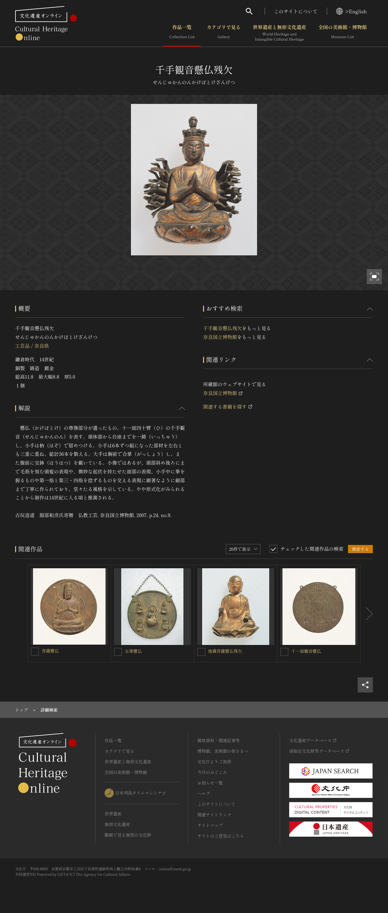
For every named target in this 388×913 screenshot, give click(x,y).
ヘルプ (203, 793)
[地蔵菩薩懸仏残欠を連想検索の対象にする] (201, 652)
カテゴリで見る (224, 33)
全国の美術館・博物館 (342, 33)
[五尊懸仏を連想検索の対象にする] (118, 652)
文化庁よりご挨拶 (214, 762)
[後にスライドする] (367, 613)
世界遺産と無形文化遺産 (279, 33)
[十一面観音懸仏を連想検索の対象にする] (284, 652)
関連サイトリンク (214, 815)
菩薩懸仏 (50, 651)
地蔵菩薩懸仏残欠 (225, 651)
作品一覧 (182, 33)
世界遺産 (113, 814)
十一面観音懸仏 (306, 651)
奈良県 (41, 345)
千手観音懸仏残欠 (222, 328)
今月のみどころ (212, 772)
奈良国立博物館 (220, 336)
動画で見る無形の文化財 (128, 835)
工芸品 (22, 345)
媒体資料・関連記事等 (218, 740)
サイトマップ (210, 825)
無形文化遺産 (117, 824)
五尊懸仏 (133, 651)
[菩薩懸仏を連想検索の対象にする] (35, 652)
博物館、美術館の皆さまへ (222, 751)
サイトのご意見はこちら (220, 836)
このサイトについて (296, 11)
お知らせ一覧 (210, 783)
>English (351, 11)
